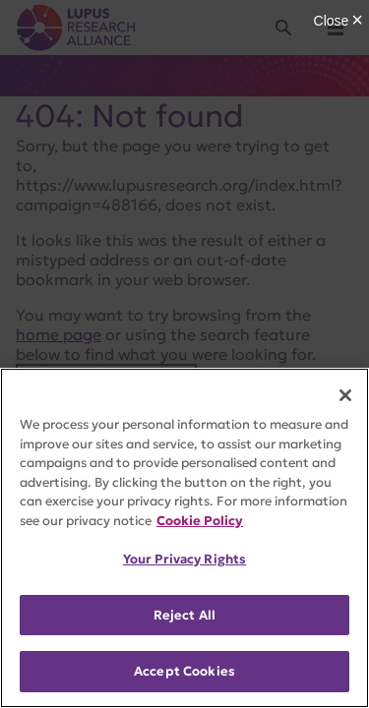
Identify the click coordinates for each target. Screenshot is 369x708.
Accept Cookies (184, 671)
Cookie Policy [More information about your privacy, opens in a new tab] (199, 520)
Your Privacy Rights (184, 559)
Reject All (184, 615)
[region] (184, 538)
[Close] (345, 395)
